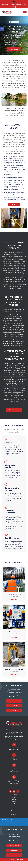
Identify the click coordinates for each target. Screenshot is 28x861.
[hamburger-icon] (25, 12)
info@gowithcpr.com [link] (14, 749)
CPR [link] (18, 369)
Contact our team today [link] (16, 399)
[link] (2, 29)
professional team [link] (17, 254)
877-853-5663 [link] (14, 759)
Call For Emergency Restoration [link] (14, 859)
